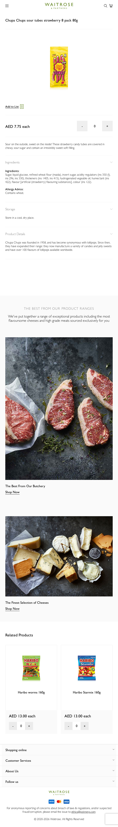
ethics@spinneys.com (83, 812)
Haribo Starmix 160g (87, 692)
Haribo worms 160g (31, 692)
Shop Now (12, 492)
